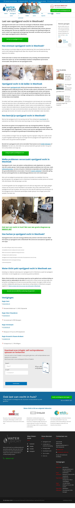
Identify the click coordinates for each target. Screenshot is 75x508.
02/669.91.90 (6, 342)
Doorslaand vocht (42, 15)
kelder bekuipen (46, 145)
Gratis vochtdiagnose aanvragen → (60, 400)
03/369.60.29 (6, 330)
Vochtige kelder (32, 15)
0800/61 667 (10, 462)
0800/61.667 (7, 231)
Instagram (31, 454)
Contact (66, 14)
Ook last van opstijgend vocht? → (16, 41)
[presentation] (16, 381)
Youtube (30, 452)
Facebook (30, 447)
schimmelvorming (7, 171)
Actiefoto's (59, 14)
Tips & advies (46, 456)
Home (5, 14)
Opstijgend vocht (13, 15)
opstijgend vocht (15, 89)
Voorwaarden (16, 503)
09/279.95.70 (6, 307)
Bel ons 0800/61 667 (66, 404)
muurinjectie (42, 121)
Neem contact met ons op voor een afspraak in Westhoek (24, 288)
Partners (43, 503)
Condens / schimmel (22, 15)
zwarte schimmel (36, 173)
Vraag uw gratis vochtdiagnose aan (60, 10)
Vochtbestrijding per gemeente (33, 503)
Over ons (45, 459)
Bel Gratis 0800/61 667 (59, 5)
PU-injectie (51, 15)
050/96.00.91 (6, 319)
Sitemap (23, 503)
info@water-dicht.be (62, 455)
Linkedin (30, 449)
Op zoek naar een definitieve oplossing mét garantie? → (22, 294)
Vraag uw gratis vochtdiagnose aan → (16, 155)
